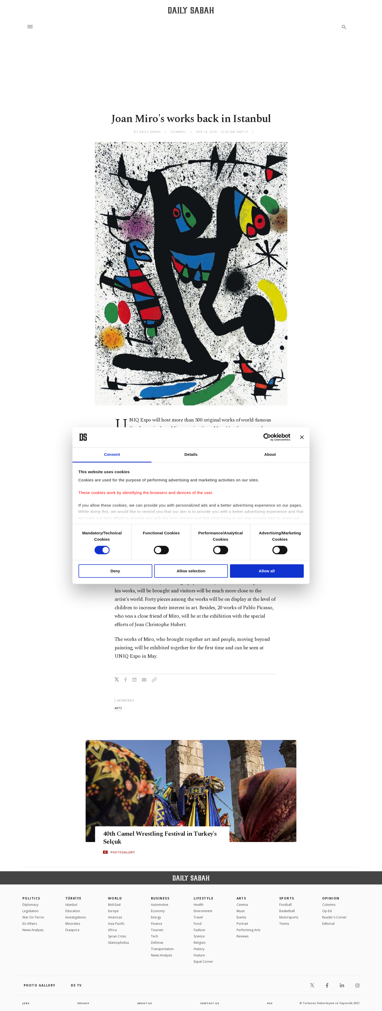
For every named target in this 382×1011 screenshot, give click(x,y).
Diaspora (72, 930)
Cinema (242, 904)
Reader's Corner (334, 917)
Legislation (30, 911)
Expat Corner (203, 961)
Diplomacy (30, 904)
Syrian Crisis (117, 936)
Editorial (328, 923)
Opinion (331, 898)
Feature (199, 955)
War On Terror (33, 917)
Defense (157, 942)
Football (285, 904)
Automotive (159, 904)
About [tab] (270, 454)
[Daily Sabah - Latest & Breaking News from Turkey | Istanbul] (191, 10)
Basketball (287, 911)
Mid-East (114, 904)
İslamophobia (118, 942)
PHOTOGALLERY (123, 852)
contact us (210, 1003)
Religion (199, 942)
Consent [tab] (112, 454)
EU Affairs (29, 923)
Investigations (75, 917)
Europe (113, 911)
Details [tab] (191, 454)
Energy (156, 917)
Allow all (267, 571)
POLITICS (31, 898)
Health (198, 904)
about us (144, 1003)
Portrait (242, 923)
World (115, 898)
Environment (203, 911)
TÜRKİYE (73, 898)
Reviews (242, 936)
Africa (112, 930)
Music (241, 911)
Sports (286, 898)
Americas (115, 917)
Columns (328, 904)
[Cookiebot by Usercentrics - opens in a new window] (267, 437)
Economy (158, 911)
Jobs (26, 1003)
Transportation (162, 949)
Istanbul (71, 904)
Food (198, 923)
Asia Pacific (116, 923)
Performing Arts (248, 930)
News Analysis (32, 930)
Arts (241, 898)
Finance (156, 923)
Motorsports (288, 917)
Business (160, 898)
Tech (154, 936)
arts (118, 708)
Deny (115, 571)
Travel (198, 917)
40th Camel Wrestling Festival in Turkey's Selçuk (150, 838)
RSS (270, 1003)
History (199, 949)
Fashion (199, 930)
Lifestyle (203, 898)
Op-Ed (327, 911)
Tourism (157, 930)
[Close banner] (302, 437)
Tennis (284, 923)
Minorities (72, 923)
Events (241, 917)
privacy (83, 1003)
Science (199, 936)
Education (72, 911)
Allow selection (191, 571)
